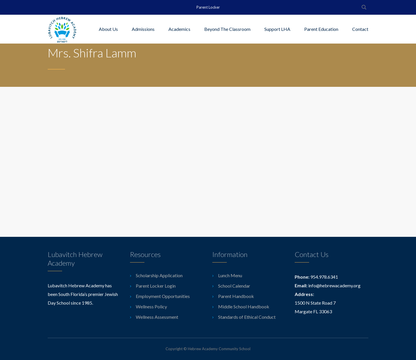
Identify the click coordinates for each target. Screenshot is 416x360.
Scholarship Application (159, 275)
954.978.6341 (324, 277)
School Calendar (234, 285)
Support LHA (277, 29)
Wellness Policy (151, 306)
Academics (179, 29)
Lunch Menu (230, 275)
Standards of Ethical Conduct (247, 317)
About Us (108, 29)
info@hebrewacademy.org (334, 285)
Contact (360, 29)
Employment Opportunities (163, 296)
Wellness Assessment (157, 317)
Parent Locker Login (156, 285)
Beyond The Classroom (227, 29)
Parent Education (321, 29)
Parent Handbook (236, 296)
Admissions (143, 29)
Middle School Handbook (243, 306)
